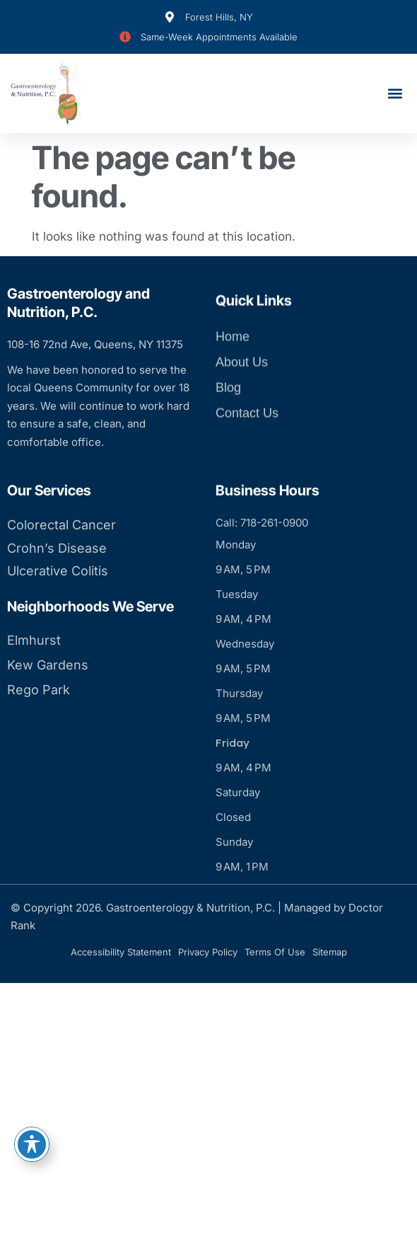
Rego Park (38, 729)
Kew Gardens (47, 704)
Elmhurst (34, 679)
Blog (228, 405)
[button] (394, 93)
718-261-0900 (274, 563)
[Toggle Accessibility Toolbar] (32, 1144)
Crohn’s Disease (57, 587)
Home (232, 354)
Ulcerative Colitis (57, 611)
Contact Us (247, 430)
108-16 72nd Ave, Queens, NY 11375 (95, 344)
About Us (242, 379)
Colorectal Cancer (61, 565)
